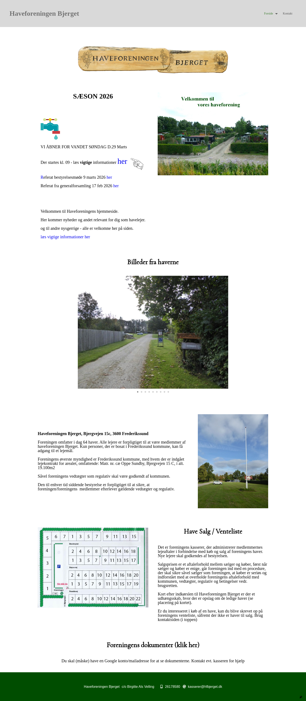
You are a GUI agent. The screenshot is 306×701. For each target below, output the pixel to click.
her (122, 161)
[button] (224, 49)
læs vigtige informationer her (65, 236)
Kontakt (287, 13)
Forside (268, 13)
